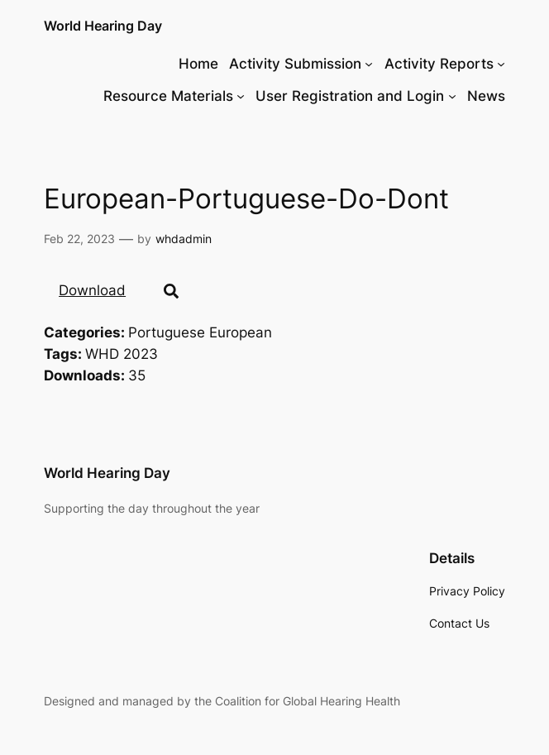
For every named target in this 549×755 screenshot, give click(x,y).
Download (92, 290)
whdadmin (183, 239)
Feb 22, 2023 (79, 239)
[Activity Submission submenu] (369, 64)
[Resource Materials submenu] (240, 96)
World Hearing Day (103, 26)
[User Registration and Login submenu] (452, 96)
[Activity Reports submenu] (501, 64)
